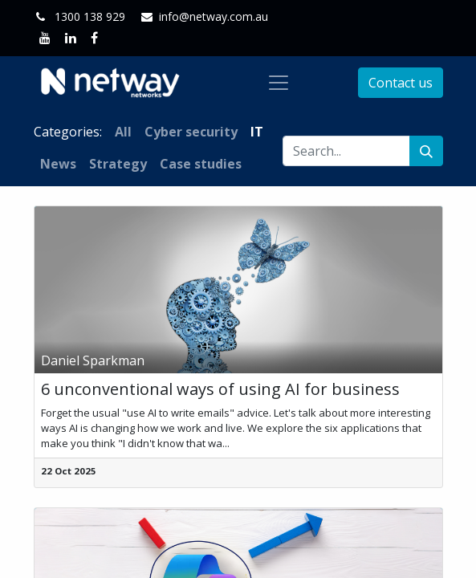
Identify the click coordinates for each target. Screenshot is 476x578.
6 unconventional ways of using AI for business (220, 389)
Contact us (400, 83)
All (123, 131)
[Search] (426, 151)
